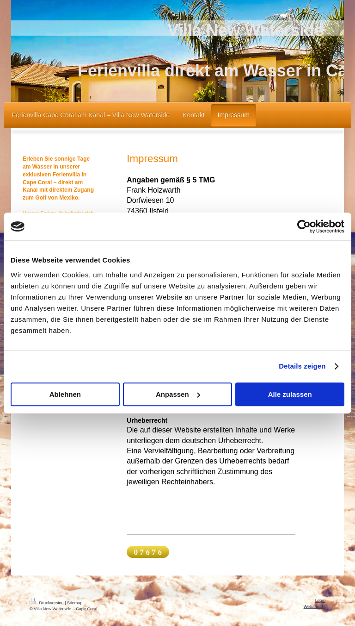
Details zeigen (302, 366)
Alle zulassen (290, 394)
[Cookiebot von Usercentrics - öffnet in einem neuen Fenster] (303, 226)
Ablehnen (65, 394)
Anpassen (178, 394)
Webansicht (314, 606)
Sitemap (74, 603)
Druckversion (47, 603)
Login (320, 600)
